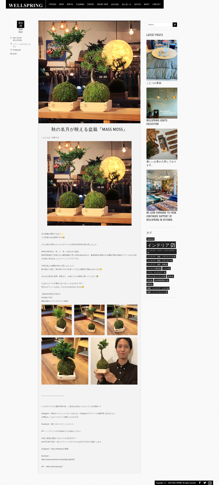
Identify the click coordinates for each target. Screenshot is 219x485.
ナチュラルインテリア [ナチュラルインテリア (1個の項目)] (156, 276)
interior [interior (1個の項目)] (150, 239)
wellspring (17, 40)
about (147, 4)
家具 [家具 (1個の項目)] (170, 276)
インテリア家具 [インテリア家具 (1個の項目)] (153, 268)
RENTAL (70, 4)
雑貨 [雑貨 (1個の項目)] (149, 284)
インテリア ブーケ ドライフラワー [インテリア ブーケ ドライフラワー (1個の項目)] (161, 251)
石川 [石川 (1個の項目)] (149, 280)
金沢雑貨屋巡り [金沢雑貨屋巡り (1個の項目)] (161, 280)
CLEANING (80, 4)
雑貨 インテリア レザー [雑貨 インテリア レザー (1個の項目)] (158, 288)
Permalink (17, 50)
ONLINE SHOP (102, 4)
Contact (157, 4)
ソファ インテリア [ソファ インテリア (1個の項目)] (156, 272)
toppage (52, 4)
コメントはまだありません (21, 45)
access (137, 4)
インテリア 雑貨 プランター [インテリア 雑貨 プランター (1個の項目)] (159, 260)
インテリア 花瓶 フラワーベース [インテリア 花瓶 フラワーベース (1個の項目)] (161, 256)
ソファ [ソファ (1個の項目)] (166, 268)
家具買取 (115, 4)
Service (90, 4)
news (61, 4)
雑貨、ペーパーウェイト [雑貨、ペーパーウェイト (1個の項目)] (157, 292)
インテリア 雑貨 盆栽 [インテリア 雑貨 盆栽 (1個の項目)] (157, 264)
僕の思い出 (126, 4)
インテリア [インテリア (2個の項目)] (161, 245)
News (15, 53)
